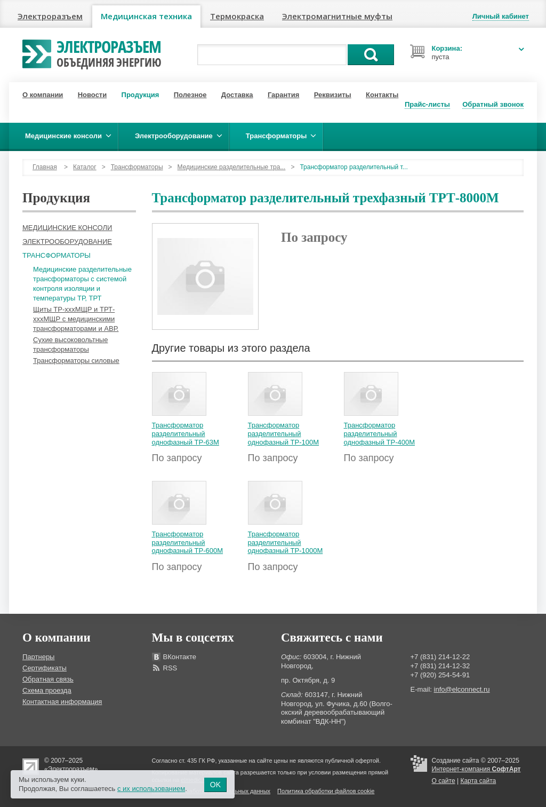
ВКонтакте (180, 657)
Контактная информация (62, 702)
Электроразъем (50, 16)
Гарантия (283, 95)
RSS (170, 668)
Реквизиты (332, 95)
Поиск (371, 54)
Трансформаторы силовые (76, 361)
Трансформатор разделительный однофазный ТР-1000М (285, 542)
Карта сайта (478, 781)
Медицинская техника (146, 16)
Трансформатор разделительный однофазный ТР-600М (187, 542)
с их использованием (151, 789)
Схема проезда (46, 690)
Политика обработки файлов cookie (325, 791)
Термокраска (237, 16)
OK (215, 784)
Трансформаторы (137, 167)
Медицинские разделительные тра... (232, 167)
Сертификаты (44, 668)
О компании (42, 95)
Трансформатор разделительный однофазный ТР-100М (283, 433)
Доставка (237, 95)
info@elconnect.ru (462, 689)
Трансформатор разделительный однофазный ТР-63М (185, 433)
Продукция (140, 95)
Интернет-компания (476, 769)
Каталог (85, 167)
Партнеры (38, 657)
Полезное (190, 95)
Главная (45, 167)
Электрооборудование (67, 242)
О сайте (443, 781)
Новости (92, 95)
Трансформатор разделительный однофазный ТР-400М (379, 433)
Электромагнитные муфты (337, 16)
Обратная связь (48, 679)
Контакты (382, 95)
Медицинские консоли (67, 228)
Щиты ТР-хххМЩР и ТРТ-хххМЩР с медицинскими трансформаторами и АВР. (75, 319)
